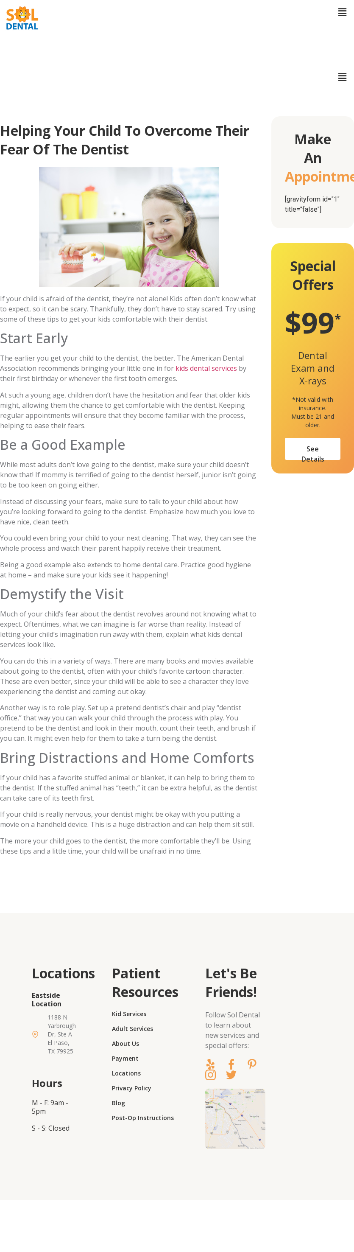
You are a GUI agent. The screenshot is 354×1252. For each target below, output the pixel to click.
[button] (342, 12)
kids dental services (206, 368)
